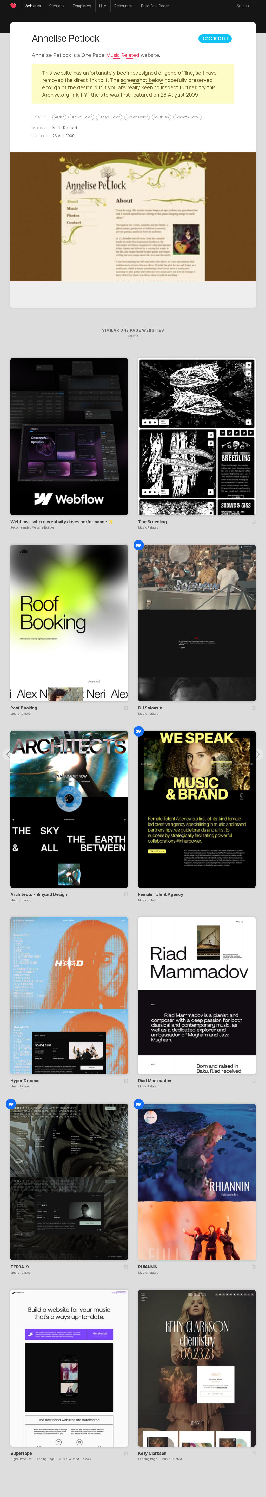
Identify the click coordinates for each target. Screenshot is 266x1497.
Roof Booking (23, 707)
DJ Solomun (150, 707)
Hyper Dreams (24, 1080)
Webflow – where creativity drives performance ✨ (61, 521)
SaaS (87, 1459)
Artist (59, 117)
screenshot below (142, 80)
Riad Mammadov (154, 1080)
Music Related (122, 55)
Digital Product (20, 1459)
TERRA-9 (19, 1266)
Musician (161, 117)
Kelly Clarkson (152, 1453)
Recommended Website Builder (32, 527)
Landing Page (45, 1459)
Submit (133, 336)
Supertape (21, 1453)
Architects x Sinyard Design (38, 894)
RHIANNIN (147, 1266)
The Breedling (152, 521)
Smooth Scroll (188, 117)
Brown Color (81, 117)
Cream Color (109, 117)
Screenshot (215, 38)
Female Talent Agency (160, 894)
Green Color (137, 117)
